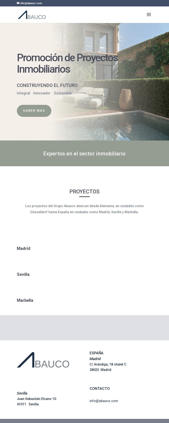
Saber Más (28, 110)
